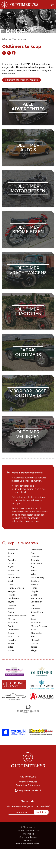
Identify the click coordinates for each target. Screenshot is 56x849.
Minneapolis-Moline (17, 615)
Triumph (35, 560)
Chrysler (35, 591)
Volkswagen (36, 549)
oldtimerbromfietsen (28, 229)
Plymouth (35, 640)
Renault (35, 584)
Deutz (34, 595)
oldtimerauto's (28, 147)
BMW (10, 567)
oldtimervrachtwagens (28, 270)
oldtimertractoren (28, 311)
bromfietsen (29, 70)
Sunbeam (35, 608)
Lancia (11, 574)
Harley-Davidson (16, 588)
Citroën (11, 563)
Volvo (33, 574)
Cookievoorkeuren (28, 837)
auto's (5, 70)
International (14, 577)
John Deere (36, 563)
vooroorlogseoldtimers (28, 393)
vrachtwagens (44, 70)
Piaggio (34, 650)
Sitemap (28, 840)
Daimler (35, 643)
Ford (33, 553)
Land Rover (36, 602)
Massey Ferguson (39, 626)
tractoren (10, 73)
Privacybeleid (28, 834)
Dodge (11, 612)
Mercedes (13, 549)
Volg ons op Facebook (30, 790)
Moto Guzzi (13, 636)
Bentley (11, 633)
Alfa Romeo (13, 570)
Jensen (11, 643)
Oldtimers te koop (19, 39)
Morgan (12, 619)
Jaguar (11, 553)
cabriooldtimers (28, 352)
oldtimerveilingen (28, 434)
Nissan (11, 584)
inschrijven (41, 812)
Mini (33, 605)
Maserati (12, 605)
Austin (34, 619)
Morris (11, 608)
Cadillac (35, 581)
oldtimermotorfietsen (28, 188)
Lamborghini (14, 598)
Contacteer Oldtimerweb (28, 785)
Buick (10, 581)
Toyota (11, 602)
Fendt (11, 626)
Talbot (34, 647)
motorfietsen (15, 70)
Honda (34, 588)
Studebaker (36, 633)
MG (9, 556)
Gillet (10, 647)
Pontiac (11, 595)
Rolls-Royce (36, 598)
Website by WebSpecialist (28, 844)
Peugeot (12, 591)
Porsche (12, 560)
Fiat (33, 567)
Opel (33, 615)
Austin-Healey (38, 577)
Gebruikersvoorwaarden (28, 830)
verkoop (36, 67)
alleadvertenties (28, 106)
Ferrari (34, 570)
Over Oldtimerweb (28, 782)
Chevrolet (35, 556)
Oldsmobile (13, 629)
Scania (11, 650)
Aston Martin (37, 612)
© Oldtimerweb (28, 827)
